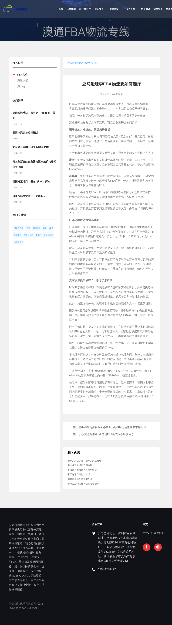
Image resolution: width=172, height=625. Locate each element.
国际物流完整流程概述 (25, 132)
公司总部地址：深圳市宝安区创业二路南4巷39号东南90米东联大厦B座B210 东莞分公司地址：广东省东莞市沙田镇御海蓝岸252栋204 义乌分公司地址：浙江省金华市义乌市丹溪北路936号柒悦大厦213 (140, 547)
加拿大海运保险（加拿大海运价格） (85, 460)
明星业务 (158, 9)
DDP (44, 228)
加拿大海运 (19, 242)
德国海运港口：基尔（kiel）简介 (31, 181)
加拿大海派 (48, 235)
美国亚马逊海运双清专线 (79, 465)
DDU (51, 228)
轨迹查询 (145, 9)
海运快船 (22, 80)
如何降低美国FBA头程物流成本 (31, 147)
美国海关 (36, 228)
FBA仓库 (130, 9)
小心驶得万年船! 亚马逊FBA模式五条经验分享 (106, 434)
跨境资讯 (114, 9)
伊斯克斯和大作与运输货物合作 (83, 483)
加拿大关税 (19, 228)
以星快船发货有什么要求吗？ (29, 196)
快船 (28, 228)
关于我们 (83, 9)
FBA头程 (22, 74)
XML (24, 608)
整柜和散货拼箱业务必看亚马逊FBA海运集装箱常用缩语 (112, 427)
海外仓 (21, 86)
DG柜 (38, 235)
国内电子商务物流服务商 (79, 479)
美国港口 (18, 235)
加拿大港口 (29, 235)
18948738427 (129, 569)
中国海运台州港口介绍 (78, 474)
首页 (61, 9)
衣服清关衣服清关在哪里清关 (82, 470)
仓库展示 (71, 9)
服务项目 (99, 9)
